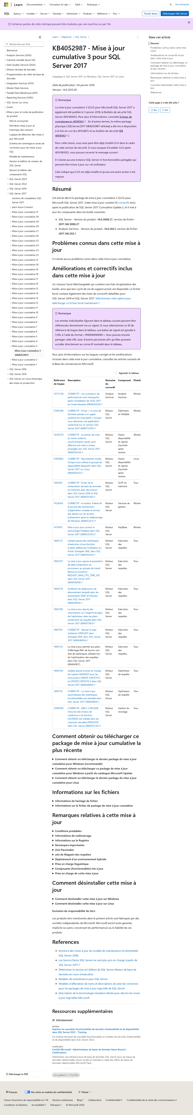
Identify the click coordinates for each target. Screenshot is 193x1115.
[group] (96, 553)
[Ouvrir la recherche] (170, 5)
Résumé (154, 43)
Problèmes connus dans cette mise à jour (168, 49)
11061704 (58, 670)
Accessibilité (37, 1104)
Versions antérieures (62, 1100)
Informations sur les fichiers (164, 73)
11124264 (58, 503)
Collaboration (95, 1100)
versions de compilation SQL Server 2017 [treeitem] (26, 200)
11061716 (58, 691)
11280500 (58, 708)
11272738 (58, 393)
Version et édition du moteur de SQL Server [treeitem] (25, 163)
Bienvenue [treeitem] (12, 50)
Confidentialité (113, 1100)
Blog (79, 1100)
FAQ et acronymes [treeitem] (18, 120)
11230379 (58, 434)
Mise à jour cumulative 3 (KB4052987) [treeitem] (28, 352)
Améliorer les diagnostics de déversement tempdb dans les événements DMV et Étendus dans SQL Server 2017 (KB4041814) (83, 595)
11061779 (58, 588)
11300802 (58, 458)
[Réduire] (40, 37)
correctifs (123, 202)
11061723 (58, 646)
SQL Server (81, 36)
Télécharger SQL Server (175, 13)
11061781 (58, 629)
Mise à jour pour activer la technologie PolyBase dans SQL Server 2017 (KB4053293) (84, 531)
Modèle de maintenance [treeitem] (21, 156)
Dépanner (66, 36)
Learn (55, 36)
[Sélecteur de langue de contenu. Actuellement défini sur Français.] (11, 1092)
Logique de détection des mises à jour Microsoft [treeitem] (26, 136)
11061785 (58, 609)
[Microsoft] (6, 4)
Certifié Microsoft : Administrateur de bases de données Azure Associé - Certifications (89, 1051)
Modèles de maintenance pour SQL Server (83, 979)
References (156, 92)
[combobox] (24, 44)
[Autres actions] (138, 37)
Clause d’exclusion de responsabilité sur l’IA (26, 1100)
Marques (54, 1104)
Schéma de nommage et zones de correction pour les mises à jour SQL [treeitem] (26, 147)
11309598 (58, 410)
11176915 (58, 527)
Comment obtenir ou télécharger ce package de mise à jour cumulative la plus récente (168, 65)
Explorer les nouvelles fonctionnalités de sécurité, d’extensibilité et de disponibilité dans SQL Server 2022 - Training (95, 1031)
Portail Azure (150, 13)
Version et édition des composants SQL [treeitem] (20, 172)
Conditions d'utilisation (15, 1104)
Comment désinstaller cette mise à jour (168, 86)
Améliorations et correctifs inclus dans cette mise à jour (167, 57)
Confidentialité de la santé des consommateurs (151, 1100)
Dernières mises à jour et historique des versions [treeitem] (22, 127)
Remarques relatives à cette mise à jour (168, 79)
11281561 (58, 482)
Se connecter (182, 4)
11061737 (58, 540)
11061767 (58, 561)
